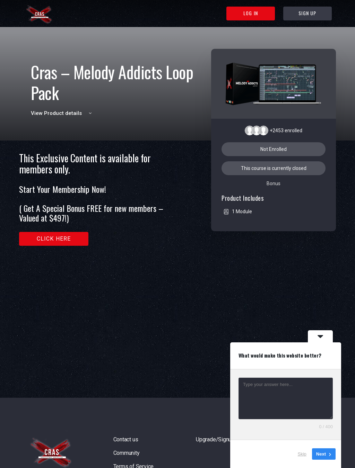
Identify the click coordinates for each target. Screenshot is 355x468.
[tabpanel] (100, 199)
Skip (302, 454)
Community (126, 453)
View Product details (62, 113)
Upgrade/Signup (215, 439)
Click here (54, 238)
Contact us (125, 439)
